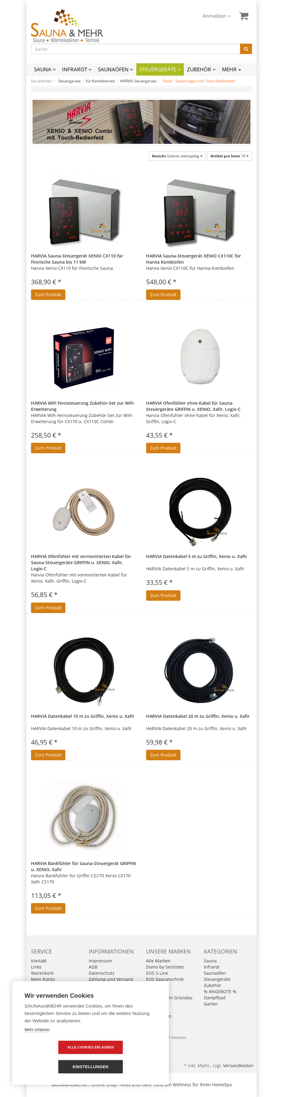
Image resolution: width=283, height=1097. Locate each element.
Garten (211, 1004)
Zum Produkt (48, 294)
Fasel (151, 985)
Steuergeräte (160, 69)
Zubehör (201, 69)
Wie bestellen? (103, 998)
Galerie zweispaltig (177, 156)
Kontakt (39, 961)
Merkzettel (42, 985)
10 (230, 156)
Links (36, 967)
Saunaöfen (115, 69)
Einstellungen (126, 1066)
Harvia (152, 991)
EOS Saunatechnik (165, 979)
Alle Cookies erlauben (55, 1066)
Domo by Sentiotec (165, 967)
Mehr (231, 69)
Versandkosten (238, 1065)
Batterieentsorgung (109, 985)
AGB (93, 967)
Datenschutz (101, 973)
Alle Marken (158, 961)
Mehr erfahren (37, 1049)
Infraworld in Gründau (169, 998)
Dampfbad (215, 998)
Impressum (100, 961)
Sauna (45, 69)
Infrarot (77, 69)
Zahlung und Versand (111, 979)
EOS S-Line (157, 973)
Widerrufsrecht (104, 991)
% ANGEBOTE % (220, 991)
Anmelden (217, 16)
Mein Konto (43, 979)
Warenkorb (42, 973)
